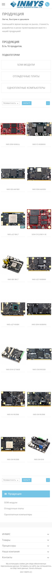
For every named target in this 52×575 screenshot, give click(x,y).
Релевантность (11, 103)
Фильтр (26, 103)
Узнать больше (35, 568)
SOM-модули (10, 502)
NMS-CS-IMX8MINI (38, 144)
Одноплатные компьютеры (18, 514)
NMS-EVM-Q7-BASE (13, 369)
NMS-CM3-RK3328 (39, 369)
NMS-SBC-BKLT (13, 279)
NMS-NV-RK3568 (13, 414)
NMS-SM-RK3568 (39, 414)
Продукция (14, 493)
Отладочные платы (14, 508)
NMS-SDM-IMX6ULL (13, 144)
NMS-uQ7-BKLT (13, 234)
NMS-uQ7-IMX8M (13, 324)
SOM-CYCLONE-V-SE (39, 234)
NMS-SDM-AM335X (39, 189)
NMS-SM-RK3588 (13, 459)
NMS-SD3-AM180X (13, 189)
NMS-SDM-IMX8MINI (39, 324)
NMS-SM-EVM (39, 459)
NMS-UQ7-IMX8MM (39, 279)
